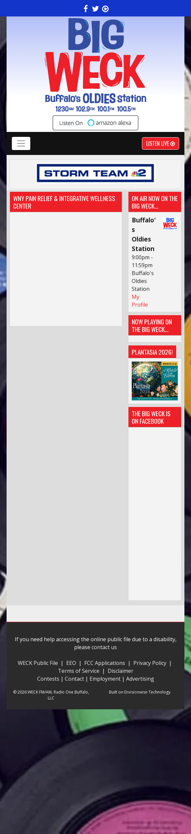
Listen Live (160, 143)
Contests (48, 678)
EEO (71, 663)
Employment (105, 678)
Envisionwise (136, 692)
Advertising (140, 678)
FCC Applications (104, 663)
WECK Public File (38, 663)
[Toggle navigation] (21, 143)
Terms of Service (80, 670)
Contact (74, 678)
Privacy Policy (150, 663)
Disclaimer (120, 670)
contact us (104, 647)
